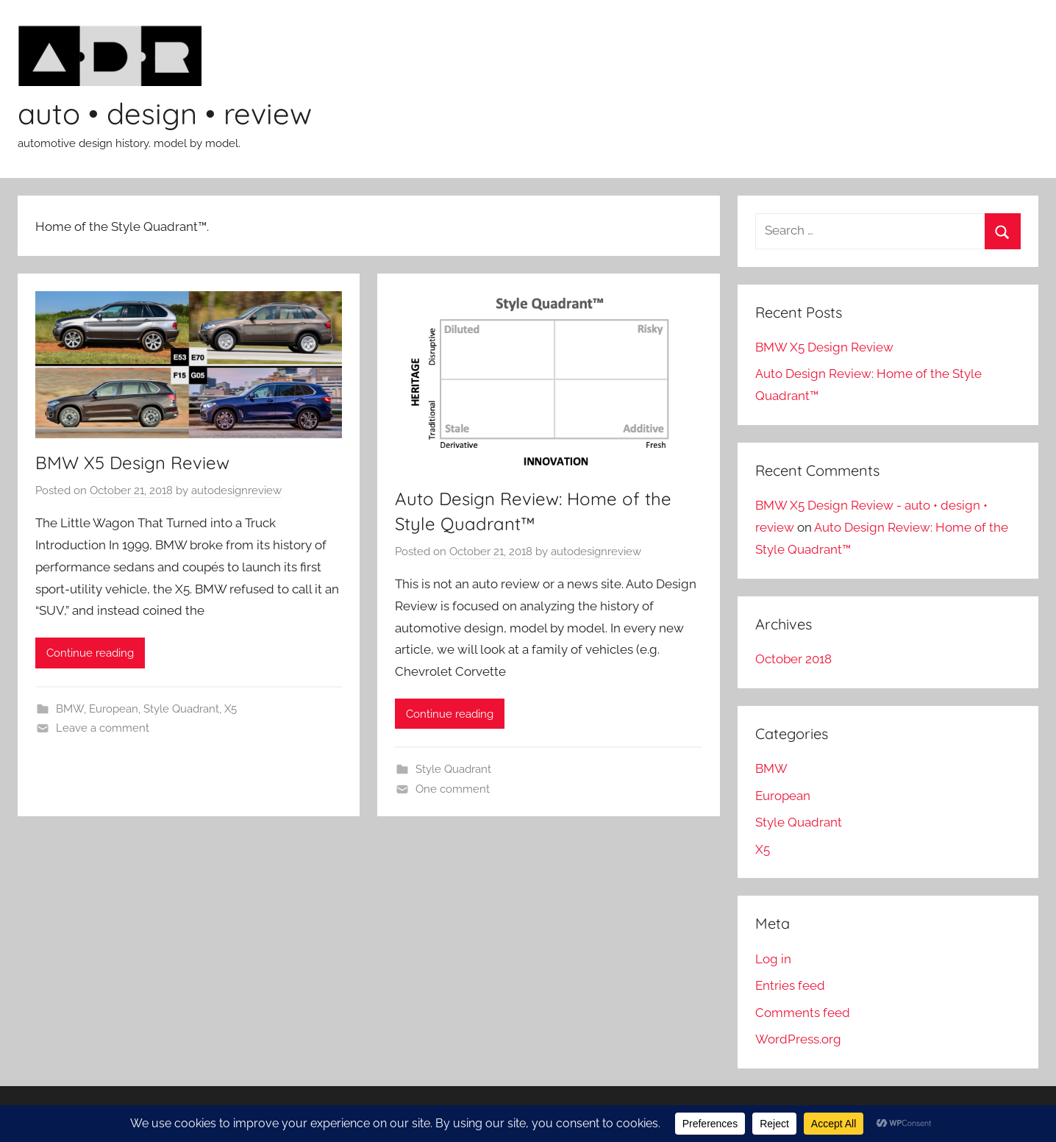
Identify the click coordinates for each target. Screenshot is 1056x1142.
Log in (773, 959)
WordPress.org (798, 1039)
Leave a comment (102, 728)
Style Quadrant (181, 708)
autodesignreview (236, 490)
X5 (230, 708)
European (113, 708)
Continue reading (90, 653)
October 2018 (793, 659)
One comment (452, 789)
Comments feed (802, 1012)
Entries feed (790, 985)
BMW (70, 708)
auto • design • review (165, 113)
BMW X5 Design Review (132, 463)
